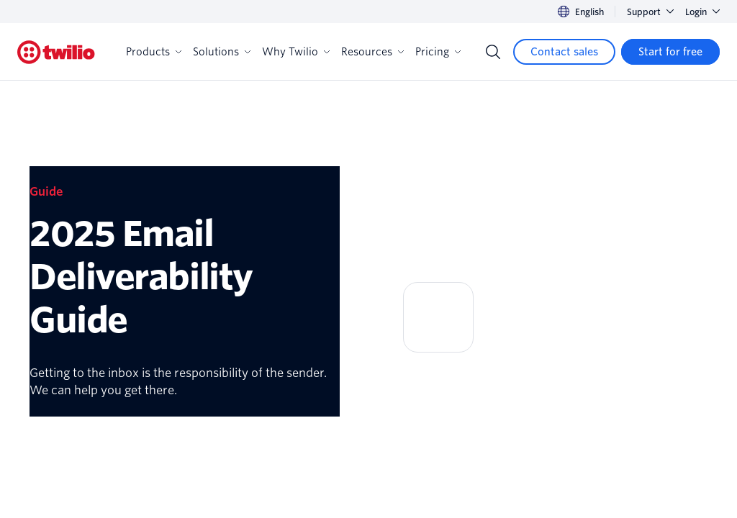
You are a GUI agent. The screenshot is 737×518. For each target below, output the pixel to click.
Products (153, 52)
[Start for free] (670, 52)
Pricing (438, 52)
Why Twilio (296, 52)
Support (650, 11)
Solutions (221, 52)
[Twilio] (56, 52)
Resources (372, 52)
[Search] (493, 51)
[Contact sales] (564, 52)
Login (702, 11)
